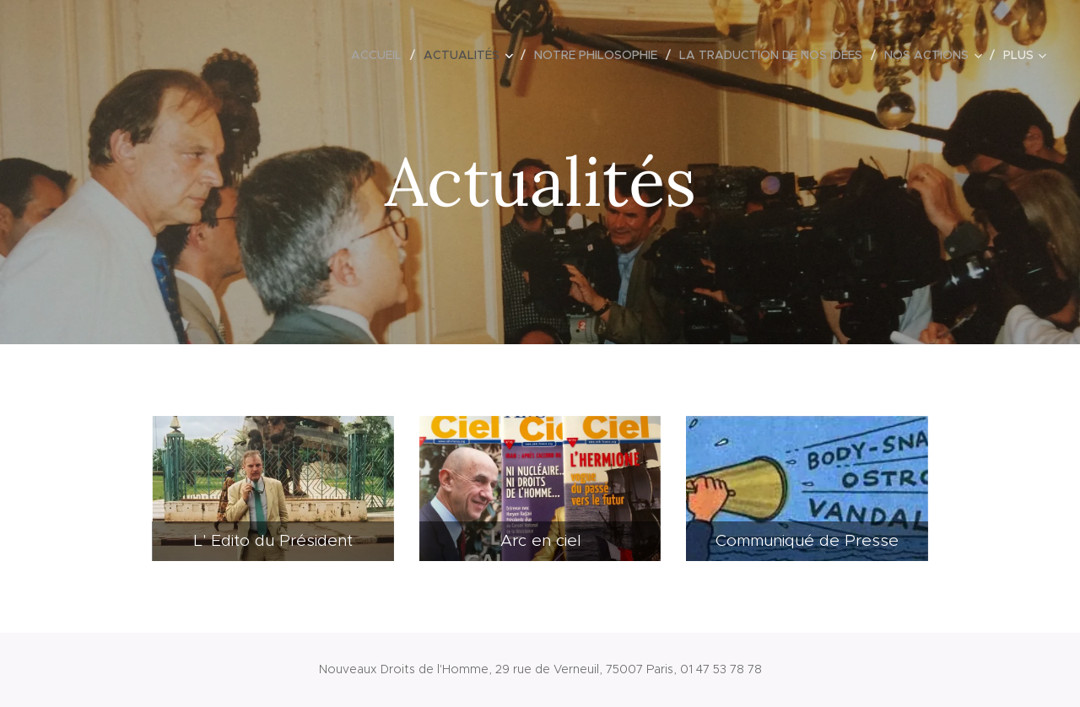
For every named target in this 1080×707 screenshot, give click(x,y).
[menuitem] (381, 55)
